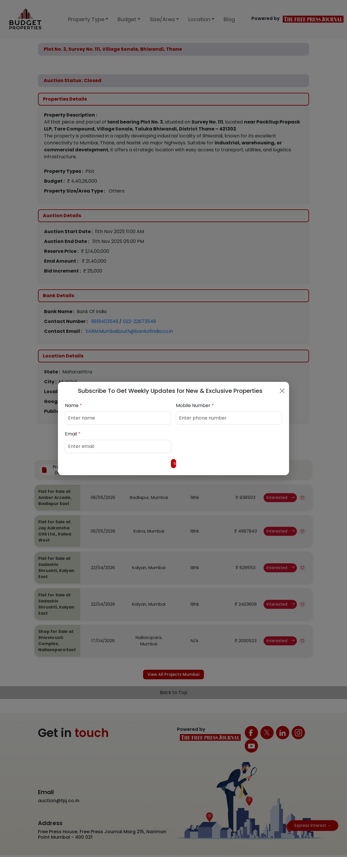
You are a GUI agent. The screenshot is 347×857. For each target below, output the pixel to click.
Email (73, 432)
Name (73, 404)
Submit (173, 463)
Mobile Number (195, 404)
